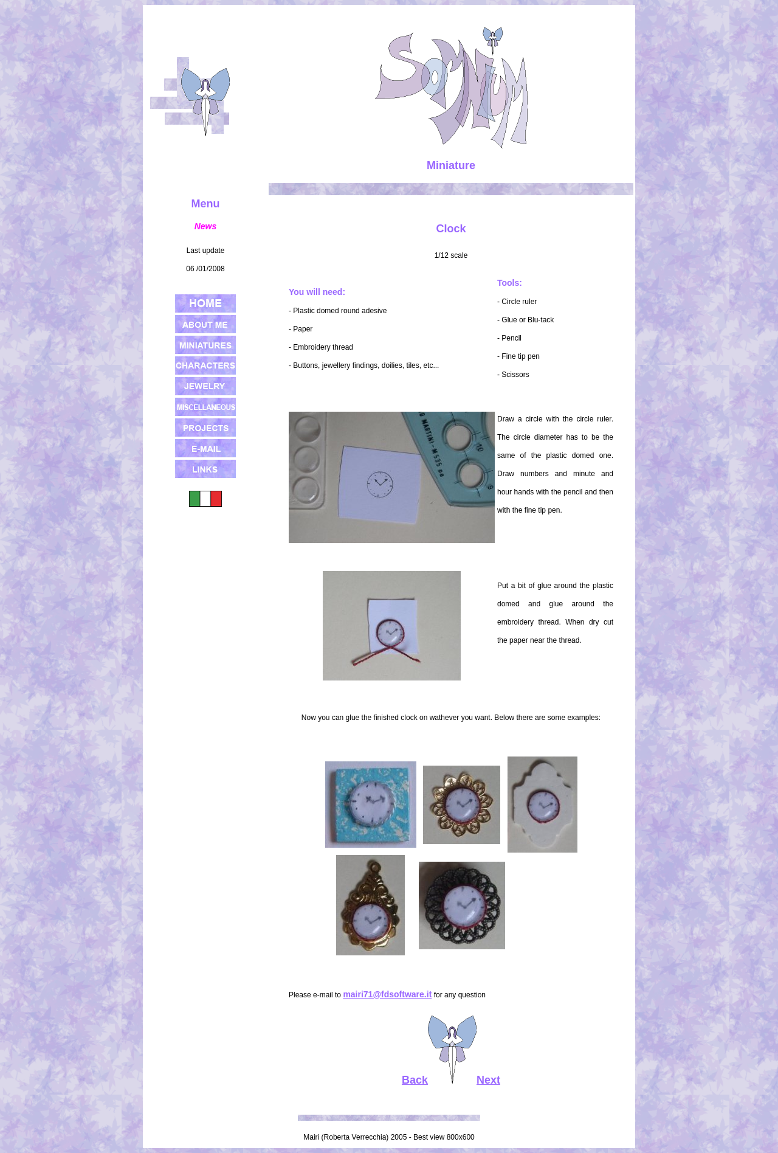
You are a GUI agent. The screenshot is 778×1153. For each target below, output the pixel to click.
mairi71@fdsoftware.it (387, 994)
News (205, 226)
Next (488, 1080)
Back (415, 1080)
